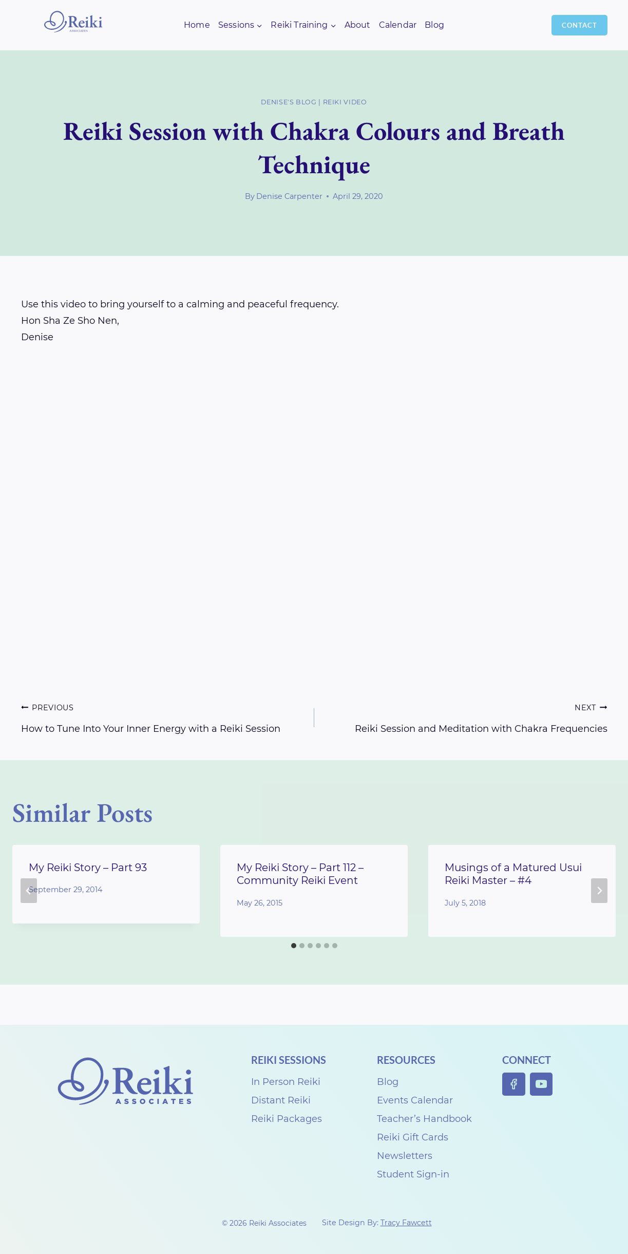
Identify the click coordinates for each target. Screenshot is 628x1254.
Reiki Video (345, 102)
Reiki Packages (286, 1118)
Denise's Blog (288, 102)
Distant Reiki (281, 1100)
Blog (434, 25)
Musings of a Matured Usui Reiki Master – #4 (513, 874)
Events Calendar (415, 1100)
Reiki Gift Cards (412, 1137)
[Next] (599, 890)
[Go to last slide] (29, 890)
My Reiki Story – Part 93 (88, 867)
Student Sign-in (413, 1174)
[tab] (293, 945)
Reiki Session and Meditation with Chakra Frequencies (465, 716)
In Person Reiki (285, 1081)
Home (197, 25)
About (358, 25)
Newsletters (404, 1155)
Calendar (397, 25)
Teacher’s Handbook (424, 1118)
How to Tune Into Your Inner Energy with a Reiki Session (163, 716)
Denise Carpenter (289, 196)
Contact (579, 25)
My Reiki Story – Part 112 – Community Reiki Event (300, 874)
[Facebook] (513, 1084)
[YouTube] (541, 1084)
